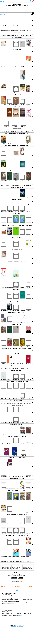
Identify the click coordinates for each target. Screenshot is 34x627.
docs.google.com (12, 603)
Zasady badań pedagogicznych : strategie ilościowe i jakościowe (7, 568)
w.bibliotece (19, 583)
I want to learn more (13, 626)
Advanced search (2, 14)
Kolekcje (7, 14)
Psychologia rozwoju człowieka (15, 568)
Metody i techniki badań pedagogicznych (16, 567)
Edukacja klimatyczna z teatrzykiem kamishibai (9, 593)
